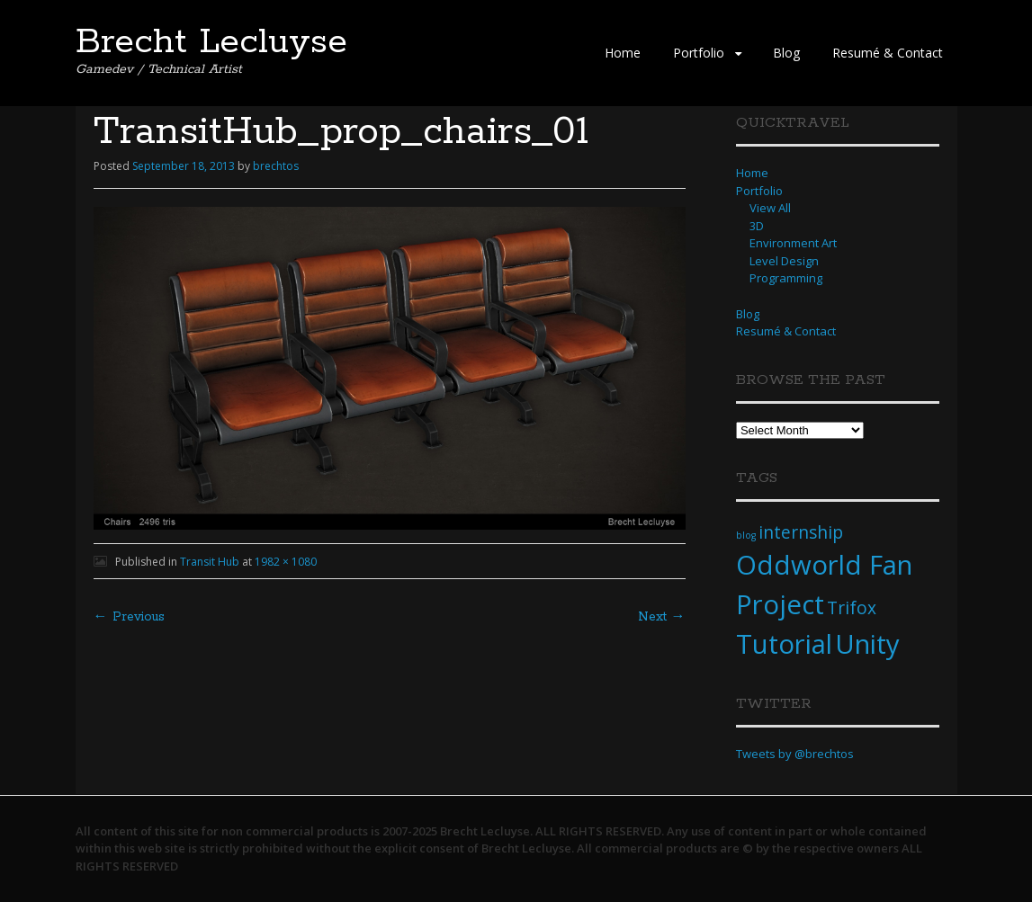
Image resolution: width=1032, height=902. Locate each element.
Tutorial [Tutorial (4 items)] (784, 644)
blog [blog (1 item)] (746, 535)
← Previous (129, 617)
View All (770, 208)
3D (756, 226)
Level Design (784, 261)
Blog (786, 52)
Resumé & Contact (887, 52)
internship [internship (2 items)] (800, 532)
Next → (662, 617)
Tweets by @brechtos (795, 754)
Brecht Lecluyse (211, 42)
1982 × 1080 (286, 561)
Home (623, 52)
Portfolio (698, 52)
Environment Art (793, 243)
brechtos (276, 166)
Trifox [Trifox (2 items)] (851, 608)
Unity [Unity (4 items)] (867, 644)
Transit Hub (209, 561)
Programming (785, 278)
